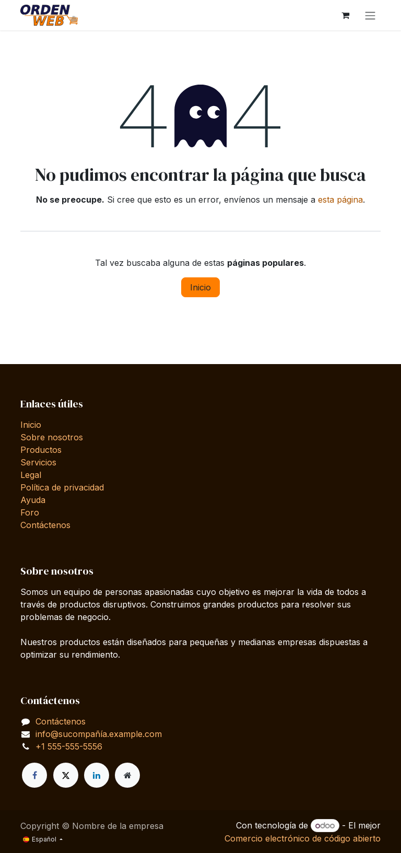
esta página (340, 199)
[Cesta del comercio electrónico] (345, 15)
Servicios (38, 462)
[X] (65, 775)
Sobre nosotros (51, 437)
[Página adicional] (127, 775)
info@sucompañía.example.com (99, 734)
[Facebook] (34, 775)
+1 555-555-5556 (69, 746)
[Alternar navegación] (370, 15)
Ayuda (32, 500)
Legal (30, 475)
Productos (41, 450)
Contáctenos (45, 525)
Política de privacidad (62, 487)
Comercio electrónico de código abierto (303, 838)
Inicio (200, 287)
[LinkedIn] (96, 775)
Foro (29, 512)
